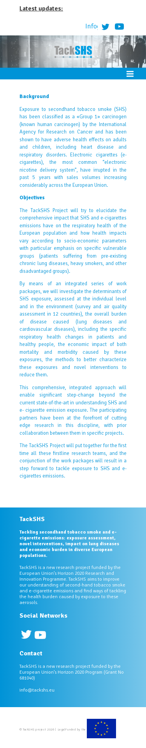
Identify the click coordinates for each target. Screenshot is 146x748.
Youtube (120, 26)
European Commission (101, 729)
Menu (130, 73)
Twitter (106, 26)
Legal (61, 729)
